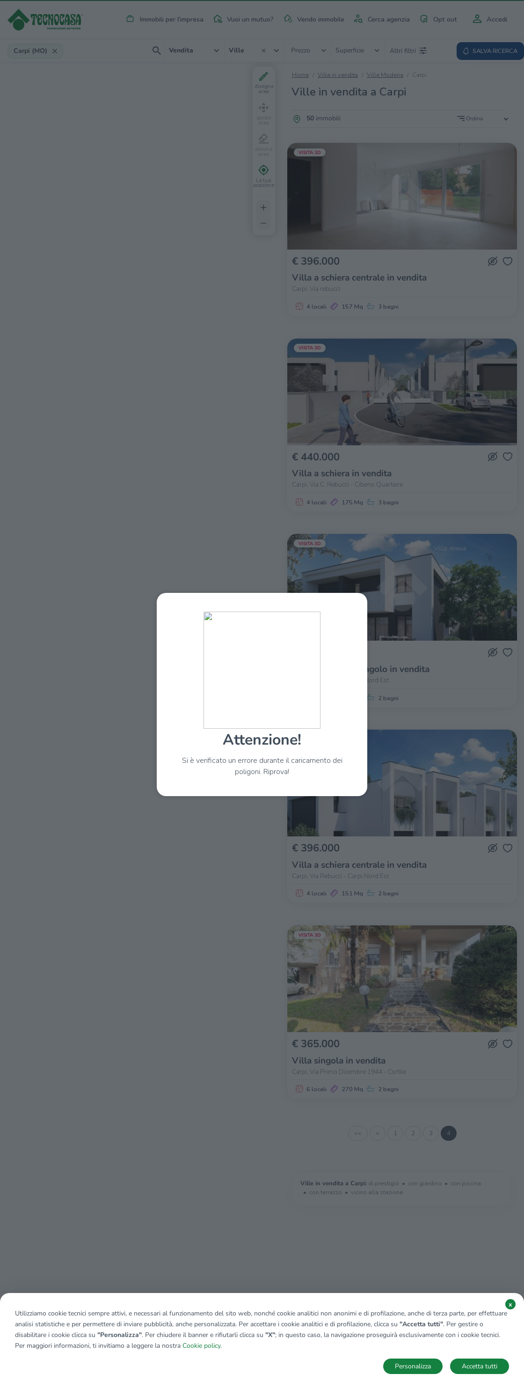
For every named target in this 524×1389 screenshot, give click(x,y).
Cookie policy (201, 1345)
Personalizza (413, 1366)
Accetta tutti (479, 1366)
